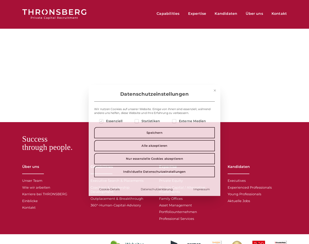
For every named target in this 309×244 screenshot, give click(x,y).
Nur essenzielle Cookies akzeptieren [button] (154, 187)
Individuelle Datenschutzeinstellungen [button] (154, 200)
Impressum (201, 218)
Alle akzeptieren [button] (154, 174)
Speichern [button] (154, 161)
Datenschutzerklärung (157, 218)
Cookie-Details (109, 218)
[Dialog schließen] (214, 119)
